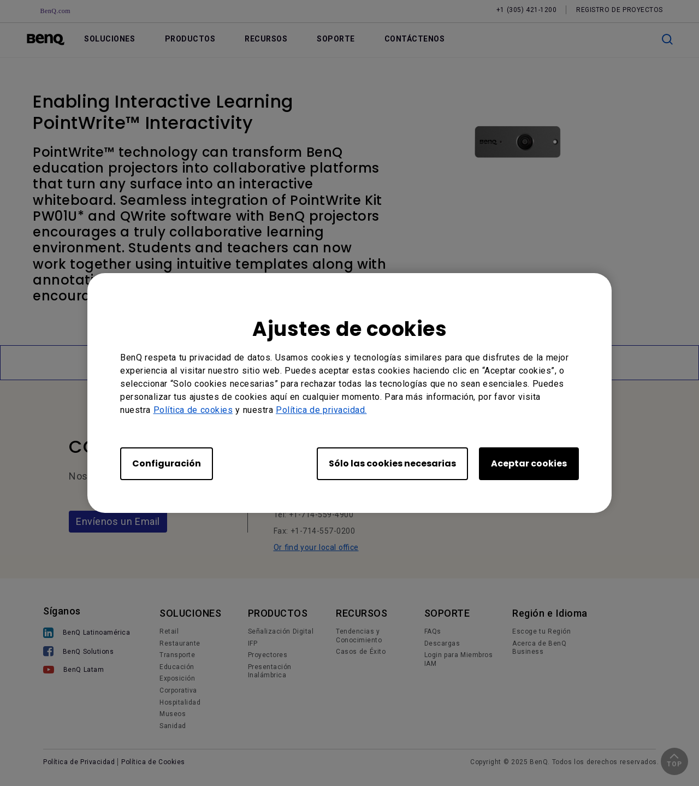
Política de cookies (193, 410)
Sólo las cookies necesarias (392, 463)
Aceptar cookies (529, 463)
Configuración (166, 463)
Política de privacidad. (321, 410)
